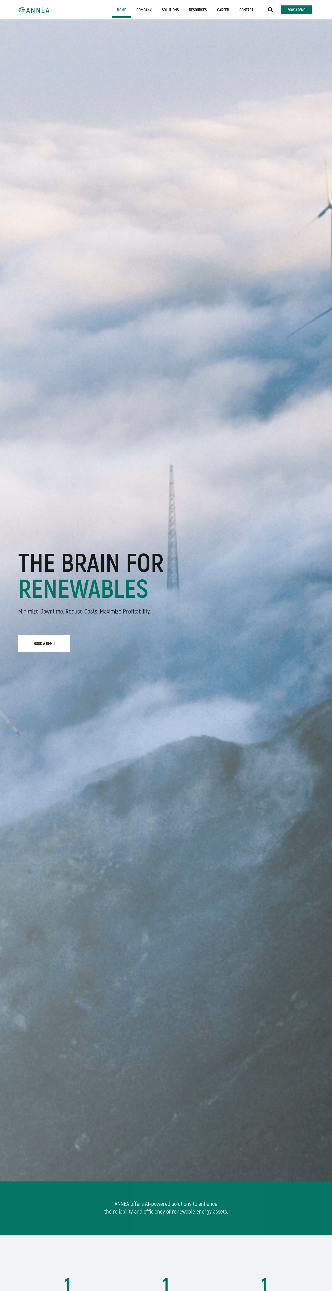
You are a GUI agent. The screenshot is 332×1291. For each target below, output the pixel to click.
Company (143, 9)
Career (223, 9)
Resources (198, 9)
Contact (246, 9)
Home (121, 9)
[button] (270, 10)
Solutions (170, 9)
